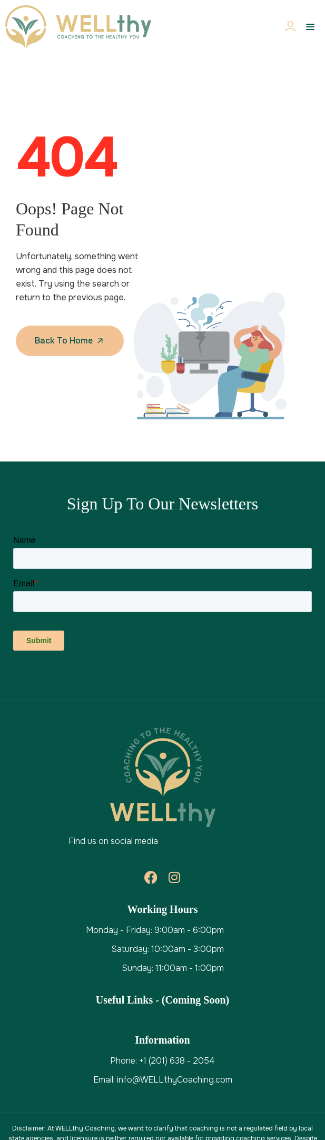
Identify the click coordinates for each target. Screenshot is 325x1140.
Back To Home (64, 340)
